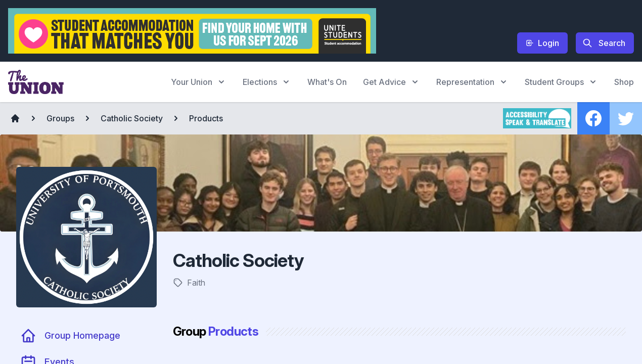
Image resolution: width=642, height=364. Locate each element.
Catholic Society (132, 118)
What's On (327, 82)
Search (603, 43)
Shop (624, 82)
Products (206, 118)
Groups (60, 118)
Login (542, 43)
